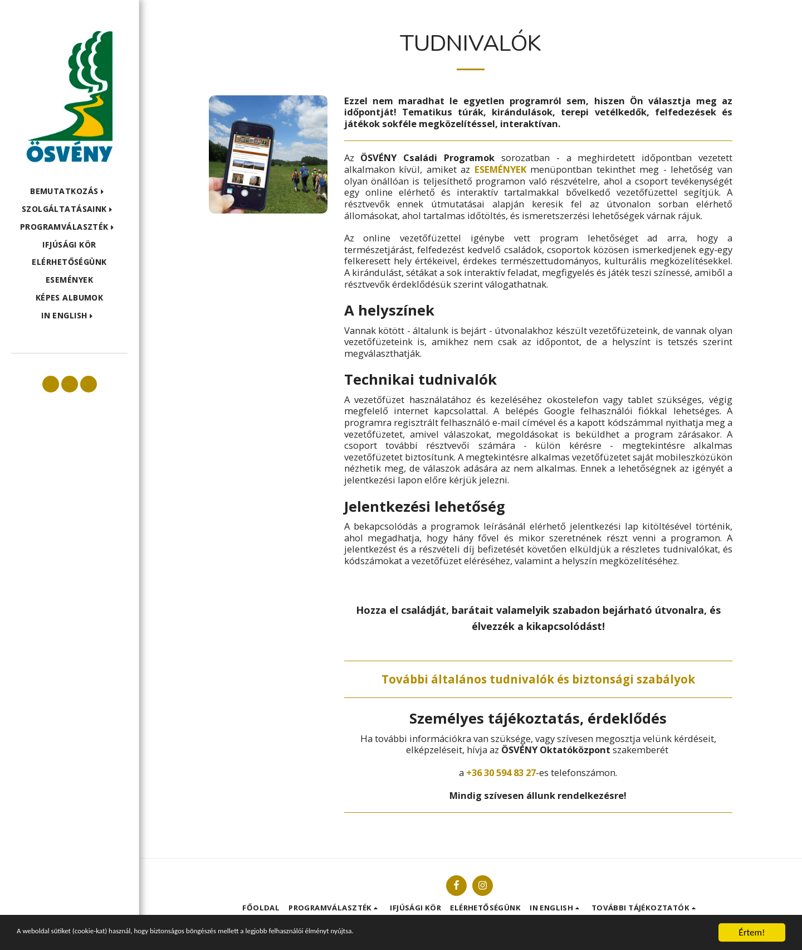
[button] (69, 191)
